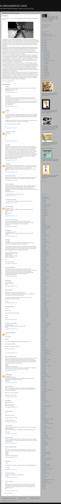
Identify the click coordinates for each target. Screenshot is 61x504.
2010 (44, 47)
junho (45, 67)
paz (42, 415)
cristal (43, 260)
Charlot (43, 244)
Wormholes (44, 481)
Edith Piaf (44, 276)
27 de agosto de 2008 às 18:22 (11, 433)
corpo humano (44, 254)
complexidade (44, 251)
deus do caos (44, 271)
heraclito (43, 332)
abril (45, 70)
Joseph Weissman (45, 353)
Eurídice (43, 288)
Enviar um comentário (8, 493)
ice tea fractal (44, 339)
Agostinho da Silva (45, 204)
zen (42, 488)
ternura (43, 461)
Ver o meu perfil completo (47, 21)
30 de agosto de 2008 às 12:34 (11, 469)
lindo (43, 364)
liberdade (43, 361)
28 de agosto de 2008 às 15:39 (11, 443)
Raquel (6, 400)
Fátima (6, 461)
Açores (43, 203)
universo (43, 467)
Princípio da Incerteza (46, 428)
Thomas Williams (45, 465)
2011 (44, 45)
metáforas (44, 388)
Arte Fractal (44, 32)
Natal (43, 399)
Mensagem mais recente (8, 498)
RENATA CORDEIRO (9, 356)
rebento (43, 432)
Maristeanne (7, 411)
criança (43, 257)
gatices (43, 320)
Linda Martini (44, 362)
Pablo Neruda (44, 412)
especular (44, 279)
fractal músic (44, 315)
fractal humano (45, 312)
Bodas (43, 230)
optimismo (44, 408)
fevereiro (46, 74)
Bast (43, 221)
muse (43, 396)
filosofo (43, 298)
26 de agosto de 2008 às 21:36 (11, 352)
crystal (43, 262)
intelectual (44, 349)
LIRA (43, 367)
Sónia (6, 163)
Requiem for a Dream (46, 438)
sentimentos (44, 444)
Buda (43, 232)
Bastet (43, 222)
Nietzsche (44, 400)
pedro (43, 417)
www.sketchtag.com (45, 482)
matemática (44, 382)
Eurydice (43, 289)
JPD (6, 110)
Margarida (7, 374)
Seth (43, 446)
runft (43, 440)
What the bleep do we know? (47, 479)
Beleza (43, 224)
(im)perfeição (44, 197)
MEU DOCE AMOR (9, 332)
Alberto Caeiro (44, 206)
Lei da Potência (45, 359)
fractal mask (44, 314)
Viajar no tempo (45, 473)
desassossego (44, 265)
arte (42, 216)
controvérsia (44, 253)
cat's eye (43, 239)
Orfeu (43, 409)
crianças (43, 259)
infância (43, 347)
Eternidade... (46, 61)
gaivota (6, 230)
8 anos (43, 200)
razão (43, 429)
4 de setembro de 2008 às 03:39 (11, 477)
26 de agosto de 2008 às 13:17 (11, 195)
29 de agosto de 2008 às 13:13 (11, 457)
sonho (43, 449)
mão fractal (44, 374)
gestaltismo (44, 326)
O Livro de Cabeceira (46, 405)
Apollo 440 (44, 213)
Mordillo (43, 393)
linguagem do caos (45, 365)
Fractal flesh (44, 309)
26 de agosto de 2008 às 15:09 (11, 226)
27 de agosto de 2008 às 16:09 (11, 421)
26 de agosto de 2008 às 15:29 (11, 263)
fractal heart (44, 311)
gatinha (43, 321)
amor (43, 207)
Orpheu (43, 411)
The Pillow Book (45, 464)
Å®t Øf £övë (7, 481)
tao (42, 456)
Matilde (43, 383)
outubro (45, 55)
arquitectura (44, 215)
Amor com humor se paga (49, 60)
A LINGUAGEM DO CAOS (13, 6)
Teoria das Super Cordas (46, 458)
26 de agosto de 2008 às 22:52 (11, 382)
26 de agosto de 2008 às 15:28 (11, 236)
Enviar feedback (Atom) (11, 500)
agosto (45, 58)
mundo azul (7, 386)
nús (42, 403)
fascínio (43, 292)
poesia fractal (44, 421)
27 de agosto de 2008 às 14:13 (11, 407)
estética (43, 282)
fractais (43, 303)
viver (43, 478)
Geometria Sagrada (45, 324)
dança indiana (44, 263)
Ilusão (43, 342)
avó (42, 218)
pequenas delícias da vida (47, 418)
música (43, 397)
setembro (46, 57)
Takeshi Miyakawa (45, 453)
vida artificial (44, 476)
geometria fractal (45, 323)
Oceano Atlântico (45, 26)
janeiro (45, 75)
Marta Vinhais (8, 206)
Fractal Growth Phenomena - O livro (49, 35)
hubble (43, 336)
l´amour (43, 356)
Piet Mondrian (44, 420)
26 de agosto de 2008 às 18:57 (11, 319)
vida (43, 475)
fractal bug (44, 308)
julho (45, 65)
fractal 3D (44, 306)
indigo (43, 344)
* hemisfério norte (8, 131)
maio (45, 69)
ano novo (43, 212)
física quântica (44, 301)
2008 (44, 50)
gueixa (43, 329)
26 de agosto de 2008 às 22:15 (11, 370)
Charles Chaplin (45, 242)
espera (43, 280)
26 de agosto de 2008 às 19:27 (11, 328)
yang (43, 485)
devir (43, 273)
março (45, 72)
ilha (42, 341)
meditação (44, 385)
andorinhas (44, 209)
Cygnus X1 (44, 27)
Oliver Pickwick (8, 473)
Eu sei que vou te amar (9, 219)
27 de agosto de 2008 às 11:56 (11, 396)
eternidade (8, 81)
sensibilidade (44, 443)
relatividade (44, 435)
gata (43, 318)
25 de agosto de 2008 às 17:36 (11, 106)
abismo (43, 201)
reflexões (43, 434)
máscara (43, 380)
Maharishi (44, 373)
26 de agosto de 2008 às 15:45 (11, 276)
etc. (42, 285)
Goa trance (44, 327)
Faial (43, 291)
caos (43, 238)
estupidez (44, 283)
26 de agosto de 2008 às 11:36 (11, 171)
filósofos (43, 300)
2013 (44, 42)
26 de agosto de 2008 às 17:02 (11, 286)
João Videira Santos (9, 199)
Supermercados (45, 452)
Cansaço (43, 236)
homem (43, 335)
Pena (6, 239)
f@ (5, 86)
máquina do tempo (45, 376)
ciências (43, 250)
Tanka (43, 455)
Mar (42, 377)
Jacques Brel (44, 352)
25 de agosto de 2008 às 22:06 (11, 127)
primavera (44, 426)
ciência (43, 248)
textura (43, 462)
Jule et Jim (44, 355)
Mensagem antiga (34, 498)
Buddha (43, 233)
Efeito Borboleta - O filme (47, 34)
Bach (43, 219)
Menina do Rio (8, 184)
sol (42, 447)
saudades (44, 441)
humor (43, 338)
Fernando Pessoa (45, 295)
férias (43, 294)
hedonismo (44, 330)
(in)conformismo (45, 198)
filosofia (43, 297)
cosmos (43, 256)
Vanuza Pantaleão (8, 267)
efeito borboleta (45, 277)
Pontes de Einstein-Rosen (47, 423)
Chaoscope (44, 241)
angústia (43, 210)
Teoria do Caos (45, 459)
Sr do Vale (7, 289)
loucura (43, 368)
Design (43, 268)
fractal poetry (44, 317)
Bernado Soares (45, 227)
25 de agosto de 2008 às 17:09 (11, 92)
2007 (44, 77)
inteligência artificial (45, 350)
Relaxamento (44, 437)
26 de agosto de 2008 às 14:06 (11, 202)
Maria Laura (7, 437)
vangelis (43, 470)
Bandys (6, 280)
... (42, 195)
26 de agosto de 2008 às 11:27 (11, 160)
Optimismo (46, 63)
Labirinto (43, 358)
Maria (43, 379)
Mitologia (43, 391)
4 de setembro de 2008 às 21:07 (11, 490)
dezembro (46, 52)
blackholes (44, 229)
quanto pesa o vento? (9, 323)
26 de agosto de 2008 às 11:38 (11, 180)
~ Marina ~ (7, 425)
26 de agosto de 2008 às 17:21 (11, 302)
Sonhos (43, 450)
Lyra (50, 14)
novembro (46, 53)
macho (43, 371)
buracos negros (45, 235)
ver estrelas (44, 472)
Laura (6, 144)
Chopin (43, 247)
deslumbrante (44, 270)
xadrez (43, 484)
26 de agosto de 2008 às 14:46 (11, 215)
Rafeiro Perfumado (9, 175)
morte (43, 394)
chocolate (44, 245)
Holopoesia (44, 333)
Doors (43, 274)
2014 (44, 40)
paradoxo (43, 414)
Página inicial (22, 498)
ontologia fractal (45, 406)
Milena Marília (8, 306)
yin (42, 487)
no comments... (45, 402)
